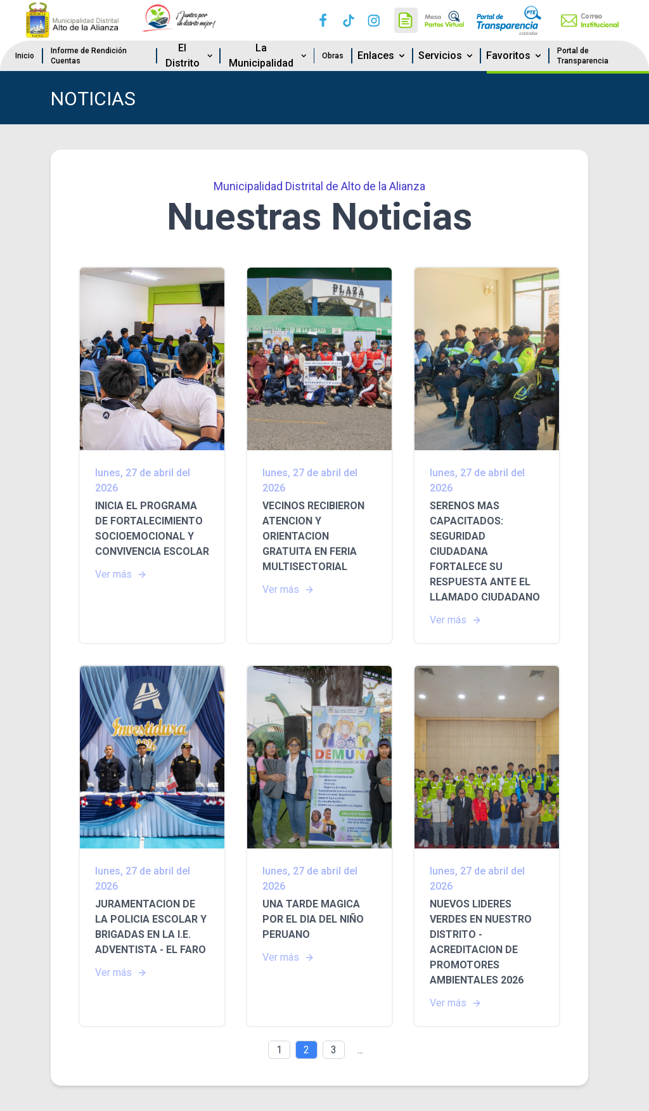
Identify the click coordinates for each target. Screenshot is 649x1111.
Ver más (121, 574)
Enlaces (382, 55)
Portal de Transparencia (582, 55)
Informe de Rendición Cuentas (89, 55)
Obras (333, 55)
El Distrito (189, 55)
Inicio (24, 55)
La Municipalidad (268, 55)
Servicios (446, 55)
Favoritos (514, 55)
